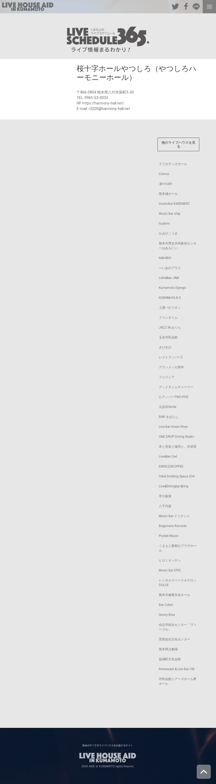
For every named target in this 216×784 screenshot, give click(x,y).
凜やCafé (165, 184)
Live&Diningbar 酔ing (173, 486)
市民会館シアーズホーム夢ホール (177, 681)
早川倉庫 (165, 496)
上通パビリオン (170, 307)
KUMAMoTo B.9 (170, 298)
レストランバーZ (171, 357)
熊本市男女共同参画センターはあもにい (177, 246)
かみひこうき (168, 233)
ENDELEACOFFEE (171, 466)
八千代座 (165, 506)
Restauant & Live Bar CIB (177, 669)
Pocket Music (168, 536)
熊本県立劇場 (168, 649)
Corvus (164, 174)
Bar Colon (166, 605)
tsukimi (164, 223)
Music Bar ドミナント (174, 516)
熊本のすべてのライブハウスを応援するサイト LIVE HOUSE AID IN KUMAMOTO (28, 6)
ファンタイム (168, 317)
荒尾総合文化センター (174, 639)
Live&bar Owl (168, 456)
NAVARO (165, 258)
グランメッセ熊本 (171, 367)
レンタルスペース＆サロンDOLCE (177, 582)
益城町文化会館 (170, 659)
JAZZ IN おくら (170, 327)
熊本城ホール (168, 194)
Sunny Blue (167, 615)
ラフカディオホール (173, 164)
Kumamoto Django (172, 288)
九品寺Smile (167, 407)
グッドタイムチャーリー (176, 387)
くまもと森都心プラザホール (177, 548)
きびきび (165, 347)
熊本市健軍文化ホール (174, 595)
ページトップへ (204, 772)
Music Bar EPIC (170, 570)
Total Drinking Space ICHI (177, 476)
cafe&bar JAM (169, 278)
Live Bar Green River (173, 427)
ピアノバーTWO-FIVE (174, 397)
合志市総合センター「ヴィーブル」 (177, 627)
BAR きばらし (168, 417)
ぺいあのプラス (170, 268)
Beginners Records (173, 526)
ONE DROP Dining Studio (176, 436)
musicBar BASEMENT (174, 204)
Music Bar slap (169, 213)
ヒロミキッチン (170, 560)
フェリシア (167, 377)
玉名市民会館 (168, 337)
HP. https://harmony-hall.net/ (100, 103)
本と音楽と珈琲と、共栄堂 (177, 446)
